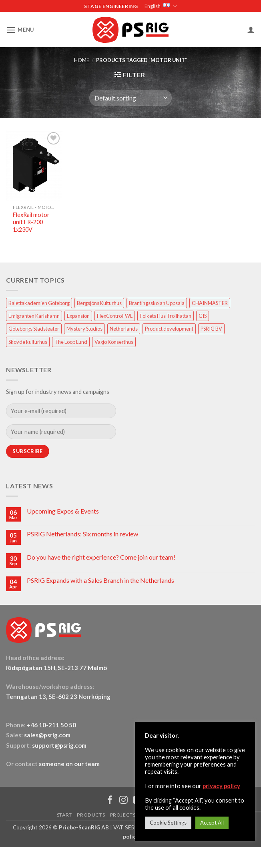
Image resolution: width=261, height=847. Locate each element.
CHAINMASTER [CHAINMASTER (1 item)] (210, 303)
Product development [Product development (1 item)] (169, 328)
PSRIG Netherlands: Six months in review (82, 534)
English (160, 6)
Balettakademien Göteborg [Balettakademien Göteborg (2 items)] (39, 303)
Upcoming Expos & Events (63, 511)
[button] (20, 30)
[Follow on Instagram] (123, 800)
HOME (81, 60)
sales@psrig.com (47, 735)
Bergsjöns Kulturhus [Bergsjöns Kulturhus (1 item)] (99, 303)
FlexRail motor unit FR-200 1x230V (31, 222)
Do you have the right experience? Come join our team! (101, 557)
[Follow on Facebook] (110, 800)
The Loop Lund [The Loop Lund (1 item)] (70, 342)
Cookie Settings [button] (168, 822)
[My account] (251, 29)
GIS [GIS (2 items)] (203, 316)
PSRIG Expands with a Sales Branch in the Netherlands (100, 580)
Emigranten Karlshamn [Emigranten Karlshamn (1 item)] (34, 316)
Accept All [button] (212, 822)
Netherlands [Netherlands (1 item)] (124, 328)
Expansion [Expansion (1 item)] (78, 316)
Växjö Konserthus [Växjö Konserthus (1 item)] (113, 342)
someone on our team (69, 763)
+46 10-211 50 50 (52, 725)
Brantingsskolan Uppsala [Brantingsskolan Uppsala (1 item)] (157, 303)
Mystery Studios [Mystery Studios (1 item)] (84, 328)
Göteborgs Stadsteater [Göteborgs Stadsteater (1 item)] (33, 328)
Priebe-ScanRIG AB (84, 827)
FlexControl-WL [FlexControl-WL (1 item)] (115, 316)
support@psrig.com (59, 745)
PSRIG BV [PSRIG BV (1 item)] (211, 328)
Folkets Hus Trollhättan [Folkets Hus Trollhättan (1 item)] (165, 316)
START (64, 815)
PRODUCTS (91, 815)
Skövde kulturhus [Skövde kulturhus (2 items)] (27, 342)
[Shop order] (130, 98)
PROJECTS (123, 815)
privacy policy (221, 786)
